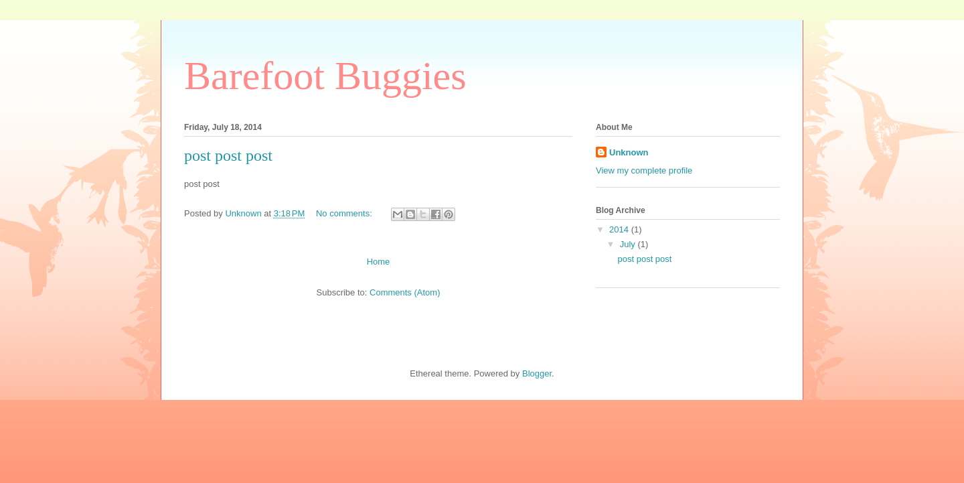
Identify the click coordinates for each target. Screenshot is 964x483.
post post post (228, 155)
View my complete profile (644, 170)
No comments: (345, 213)
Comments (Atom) (405, 292)
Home (378, 262)
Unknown (629, 152)
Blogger (537, 373)
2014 (620, 229)
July (629, 244)
